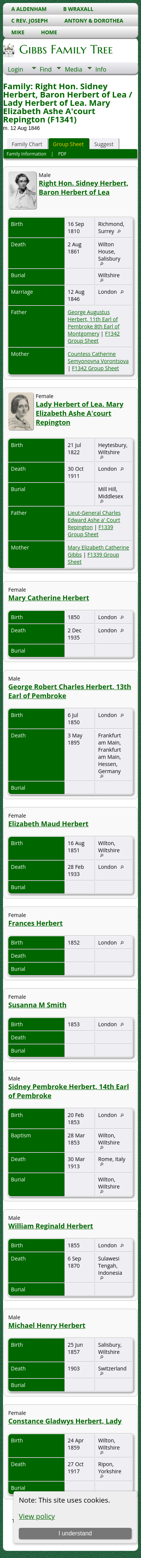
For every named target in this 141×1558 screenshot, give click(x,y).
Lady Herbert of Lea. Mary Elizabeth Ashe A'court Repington (79, 413)
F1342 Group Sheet (94, 337)
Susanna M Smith (37, 1004)
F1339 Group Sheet (90, 530)
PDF (62, 154)
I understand (75, 1533)
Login (15, 69)
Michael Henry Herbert (46, 1325)
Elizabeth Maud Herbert (48, 823)
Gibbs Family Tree (65, 49)
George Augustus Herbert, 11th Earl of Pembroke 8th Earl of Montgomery (94, 322)
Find (46, 69)
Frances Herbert (35, 923)
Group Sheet (68, 144)
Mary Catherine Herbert (48, 597)
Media (73, 69)
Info (101, 69)
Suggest (104, 144)
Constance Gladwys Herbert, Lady (65, 1420)
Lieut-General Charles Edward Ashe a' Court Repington (94, 520)
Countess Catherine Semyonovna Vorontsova (98, 357)
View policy (37, 1516)
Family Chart (27, 144)
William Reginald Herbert (50, 1225)
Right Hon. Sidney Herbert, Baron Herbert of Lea (83, 188)
